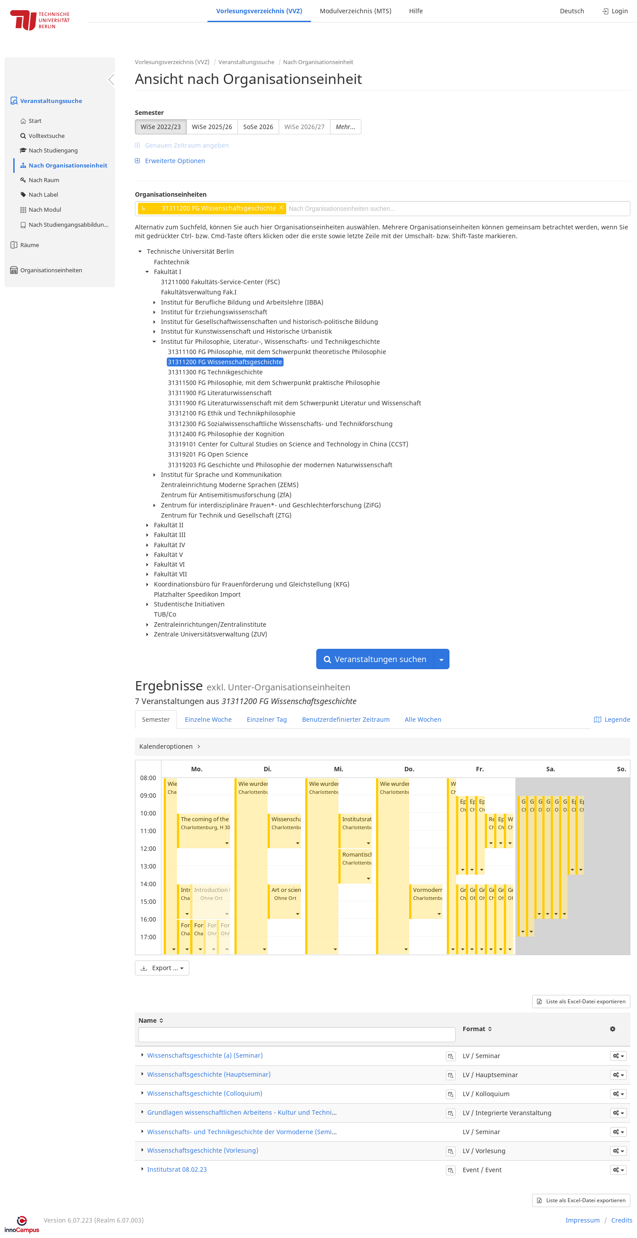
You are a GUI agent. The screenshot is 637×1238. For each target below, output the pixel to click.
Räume (24, 245)
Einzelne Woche (208, 719)
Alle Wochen (423, 719)
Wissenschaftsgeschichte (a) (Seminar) (205, 1055)
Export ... (162, 968)
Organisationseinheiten (45, 270)
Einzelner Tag (267, 719)
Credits (622, 1220)
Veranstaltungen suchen (375, 659)
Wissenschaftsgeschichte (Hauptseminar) (209, 1074)
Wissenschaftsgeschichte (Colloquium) (204, 1093)
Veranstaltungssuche (45, 101)
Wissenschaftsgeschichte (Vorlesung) (202, 1150)
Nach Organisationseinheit (63, 165)
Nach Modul (40, 209)
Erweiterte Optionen (170, 160)
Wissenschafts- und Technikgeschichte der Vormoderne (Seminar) (245, 1132)
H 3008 (227, 827)
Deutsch (572, 11)
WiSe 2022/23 (161, 126)
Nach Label (38, 194)
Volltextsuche (42, 136)
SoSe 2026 (258, 126)
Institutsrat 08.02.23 (368, 819)
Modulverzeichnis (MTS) (355, 11)
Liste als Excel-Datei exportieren (581, 1001)
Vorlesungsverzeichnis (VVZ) (259, 11)
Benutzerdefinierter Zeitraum (346, 719)
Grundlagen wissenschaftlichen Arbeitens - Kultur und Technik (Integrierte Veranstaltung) (282, 1112)
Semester (149, 112)
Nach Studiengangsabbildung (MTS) (67, 225)
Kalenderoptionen (167, 746)
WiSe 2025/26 (212, 126)
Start (30, 121)
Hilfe (416, 11)
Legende (612, 719)
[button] (173, 949)
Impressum (583, 1220)
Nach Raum (39, 180)
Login (615, 11)
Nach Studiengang (48, 150)
